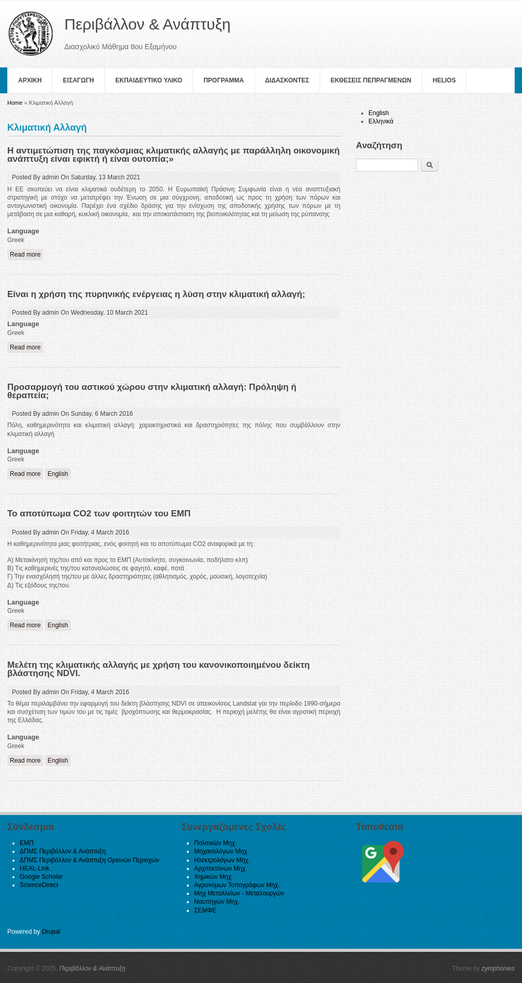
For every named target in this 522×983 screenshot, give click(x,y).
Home (14, 103)
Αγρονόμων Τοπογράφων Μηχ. (237, 885)
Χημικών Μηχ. (213, 876)
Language (23, 231)
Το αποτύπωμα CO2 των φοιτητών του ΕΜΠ (98, 513)
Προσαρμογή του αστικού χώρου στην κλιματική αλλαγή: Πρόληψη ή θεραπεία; (151, 391)
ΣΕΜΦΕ (205, 910)
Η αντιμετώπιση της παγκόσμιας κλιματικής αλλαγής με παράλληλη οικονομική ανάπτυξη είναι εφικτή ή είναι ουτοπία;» (173, 155)
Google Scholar (41, 876)
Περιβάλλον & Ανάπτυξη (92, 968)
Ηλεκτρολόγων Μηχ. (222, 860)
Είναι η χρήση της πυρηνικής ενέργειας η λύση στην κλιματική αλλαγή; (156, 294)
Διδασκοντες (287, 80)
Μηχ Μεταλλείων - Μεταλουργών (239, 893)
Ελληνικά (380, 121)
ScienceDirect (39, 885)
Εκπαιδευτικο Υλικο (148, 80)
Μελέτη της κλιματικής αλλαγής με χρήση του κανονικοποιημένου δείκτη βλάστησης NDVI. (158, 669)
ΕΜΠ (27, 843)
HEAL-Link (34, 868)
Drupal (51, 931)
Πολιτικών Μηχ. (215, 843)
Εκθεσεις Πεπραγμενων (371, 80)
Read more (26, 254)
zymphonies (498, 968)
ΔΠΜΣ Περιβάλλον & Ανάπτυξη (63, 851)
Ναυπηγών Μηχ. (217, 901)
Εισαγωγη (78, 80)
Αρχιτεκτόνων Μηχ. (220, 868)
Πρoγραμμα (223, 80)
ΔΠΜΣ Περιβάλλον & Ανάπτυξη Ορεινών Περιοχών (89, 860)
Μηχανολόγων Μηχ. (221, 851)
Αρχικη (30, 80)
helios (444, 80)
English (58, 474)
